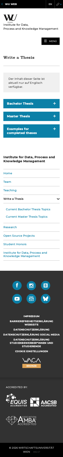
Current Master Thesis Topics (26, 216)
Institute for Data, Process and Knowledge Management (25, 254)
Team (7, 181)
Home (7, 173)
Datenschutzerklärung (31, 329)
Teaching (9, 190)
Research (10, 227)
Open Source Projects (19, 235)
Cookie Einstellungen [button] (31, 351)
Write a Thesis (13, 198)
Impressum (31, 316)
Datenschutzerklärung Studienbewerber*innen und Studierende (31, 343)
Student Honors (15, 244)
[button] (50, 41)
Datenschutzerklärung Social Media (31, 334)
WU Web (11, 4)
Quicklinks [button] (59, 4)
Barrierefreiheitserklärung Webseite (31, 323)
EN (50, 4)
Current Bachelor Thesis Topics (28, 209)
